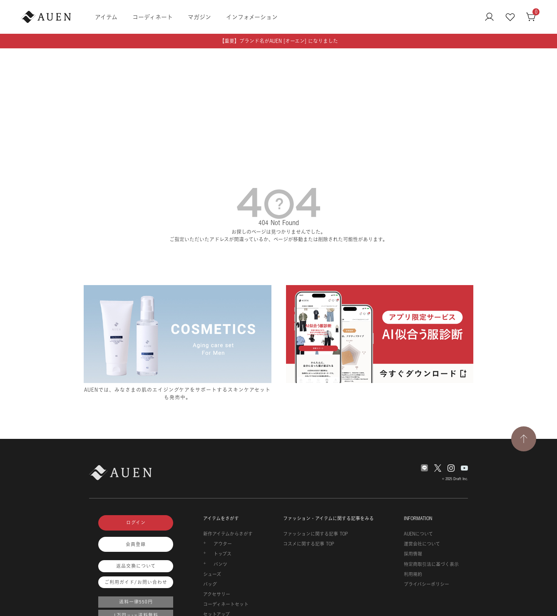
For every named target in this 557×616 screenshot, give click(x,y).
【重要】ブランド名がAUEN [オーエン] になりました (278, 41)
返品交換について (136, 566)
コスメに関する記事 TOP (308, 544)
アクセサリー (216, 594)
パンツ (220, 564)
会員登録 (136, 544)
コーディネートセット (226, 604)
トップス (222, 554)
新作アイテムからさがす (228, 534)
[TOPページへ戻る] (523, 438)
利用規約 (413, 574)
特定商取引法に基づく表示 (431, 564)
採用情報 (413, 554)
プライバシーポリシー (426, 584)
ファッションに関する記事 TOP (315, 534)
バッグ (210, 584)
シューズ (212, 574)
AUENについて (418, 534)
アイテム (106, 16)
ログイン (136, 523)
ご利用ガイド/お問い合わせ (135, 582)
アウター (223, 544)
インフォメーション (252, 16)
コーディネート (152, 16)
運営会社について (422, 544)
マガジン (199, 16)
